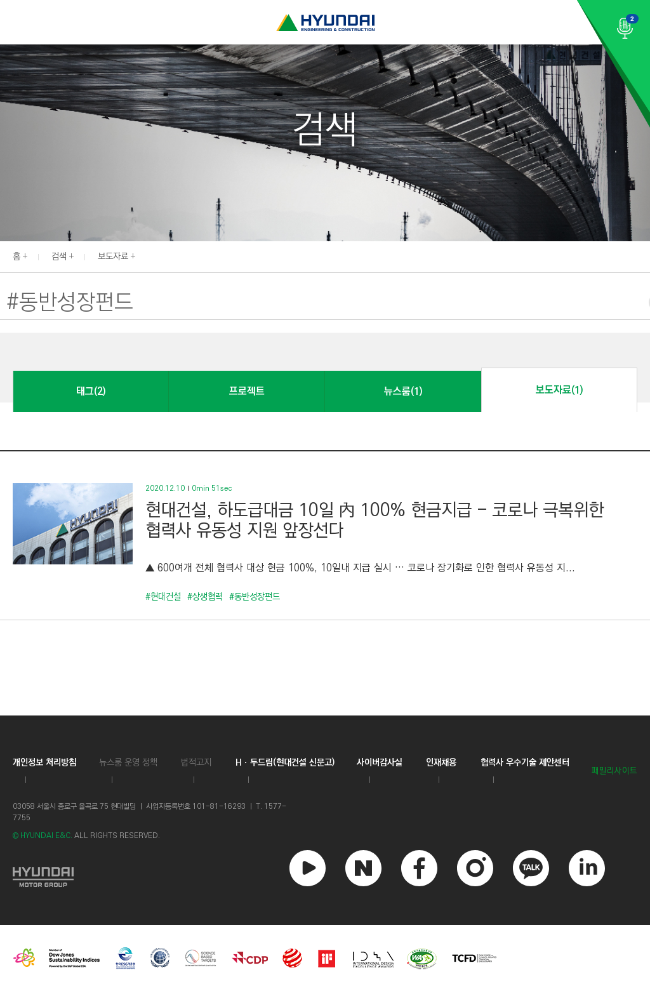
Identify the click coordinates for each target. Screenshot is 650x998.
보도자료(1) (559, 390)
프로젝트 (247, 391)
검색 (59, 256)
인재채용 (441, 762)
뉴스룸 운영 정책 (128, 762)
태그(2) (90, 391)
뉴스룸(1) (403, 391)
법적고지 (196, 762)
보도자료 (113, 256)
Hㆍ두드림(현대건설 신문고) (285, 762)
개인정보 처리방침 (44, 762)
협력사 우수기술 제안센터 (525, 762)
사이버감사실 (379, 762)
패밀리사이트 (614, 771)
